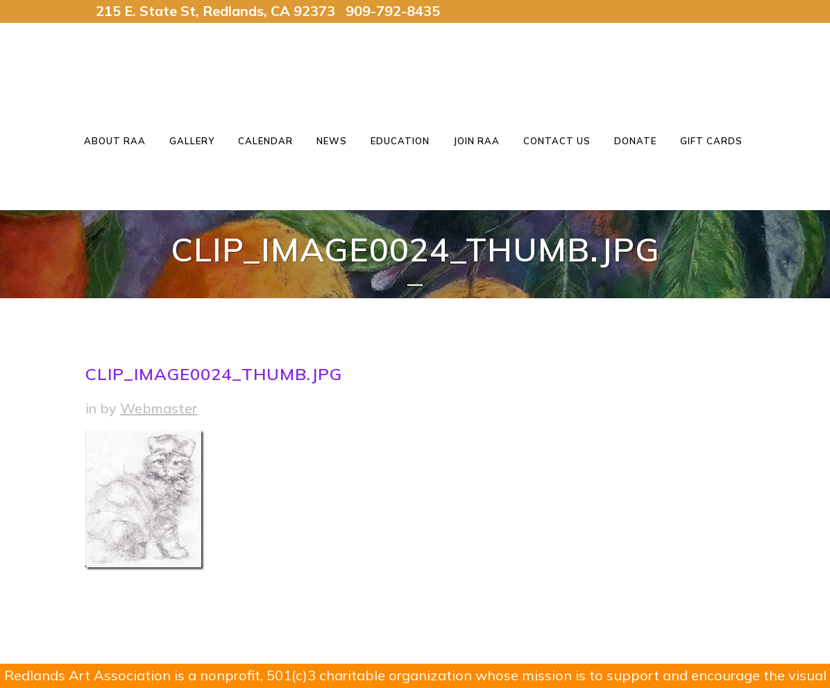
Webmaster (159, 408)
